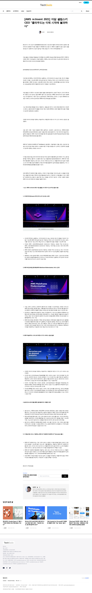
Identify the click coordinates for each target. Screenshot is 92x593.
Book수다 (29, 11)
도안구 (43, 32)
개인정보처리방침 (11, 580)
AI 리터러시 (15, 11)
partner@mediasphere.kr (69, 585)
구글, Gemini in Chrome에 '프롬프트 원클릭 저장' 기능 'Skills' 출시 (57, 522)
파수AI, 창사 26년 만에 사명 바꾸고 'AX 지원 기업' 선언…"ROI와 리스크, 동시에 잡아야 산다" (34, 523)
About (87, 11)
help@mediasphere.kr (13, 586)
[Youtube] (4, 567)
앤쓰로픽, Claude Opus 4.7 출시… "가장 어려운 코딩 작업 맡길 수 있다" (13, 523)
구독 (65, 476)
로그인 (80, 2)
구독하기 (86, 2)
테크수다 (5, 578)
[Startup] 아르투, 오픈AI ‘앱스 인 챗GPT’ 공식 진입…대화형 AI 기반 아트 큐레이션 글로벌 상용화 (78, 523)
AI (3, 11)
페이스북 (17, 580)
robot (22, 11)
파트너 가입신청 (23, 586)
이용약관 (4, 580)
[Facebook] (40, 487)
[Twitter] (37, 487)
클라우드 (9, 11)
